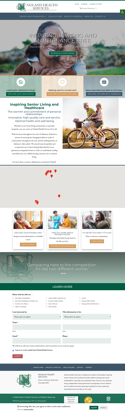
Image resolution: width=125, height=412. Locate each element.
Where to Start (96, 4)
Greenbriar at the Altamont (21, 304)
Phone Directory (87, 8)
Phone (64, 336)
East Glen (84, 298)
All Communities (52, 306)
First (14, 331)
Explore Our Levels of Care (62, 94)
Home (77, 4)
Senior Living (38, 367)
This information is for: (71, 312)
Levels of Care (55, 16)
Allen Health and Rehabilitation (22, 298)
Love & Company (25, 401)
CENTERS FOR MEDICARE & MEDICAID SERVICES (71, 400)
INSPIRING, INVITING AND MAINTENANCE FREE (62, 38)
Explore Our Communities (21, 94)
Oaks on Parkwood (52, 304)
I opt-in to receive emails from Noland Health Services (34, 350)
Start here (96, 241)
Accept (94, 408)
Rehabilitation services (62, 246)
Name (15, 322)
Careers (84, 4)
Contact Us (100, 16)
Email (15, 336)
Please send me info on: (22, 294)
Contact (80, 367)
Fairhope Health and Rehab (88, 301)
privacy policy (28, 409)
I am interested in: (19, 312)
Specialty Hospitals (73, 16)
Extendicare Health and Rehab (55, 301)
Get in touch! (28, 244)
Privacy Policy (41, 401)
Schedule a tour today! (63, 53)
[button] (122, 12)
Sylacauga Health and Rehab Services (90, 304)
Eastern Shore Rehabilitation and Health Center (26, 301)
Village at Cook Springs (20, 306)
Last (64, 331)
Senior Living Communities (32, 16)
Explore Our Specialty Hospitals (104, 94)
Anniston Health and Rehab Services (57, 298)
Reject (103, 408)
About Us (88, 16)
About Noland (69, 367)
